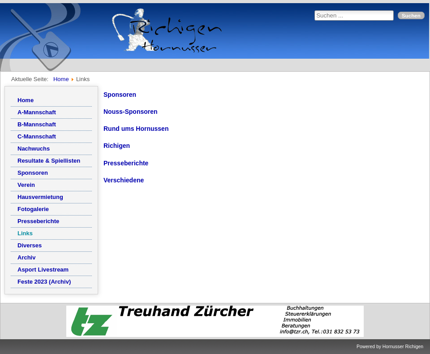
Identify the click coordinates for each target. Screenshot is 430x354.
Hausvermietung (40, 197)
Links (25, 233)
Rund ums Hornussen (135, 128)
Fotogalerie (33, 209)
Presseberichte (38, 221)
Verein (26, 184)
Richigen (116, 145)
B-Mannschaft (36, 124)
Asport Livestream (43, 269)
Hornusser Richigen (403, 346)
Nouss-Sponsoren (130, 111)
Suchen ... (314, 10)
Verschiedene (123, 180)
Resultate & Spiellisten (48, 160)
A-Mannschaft (36, 112)
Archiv (26, 257)
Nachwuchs (33, 148)
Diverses (29, 245)
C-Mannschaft (36, 136)
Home (25, 100)
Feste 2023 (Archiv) (44, 281)
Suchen (411, 15)
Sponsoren (32, 172)
